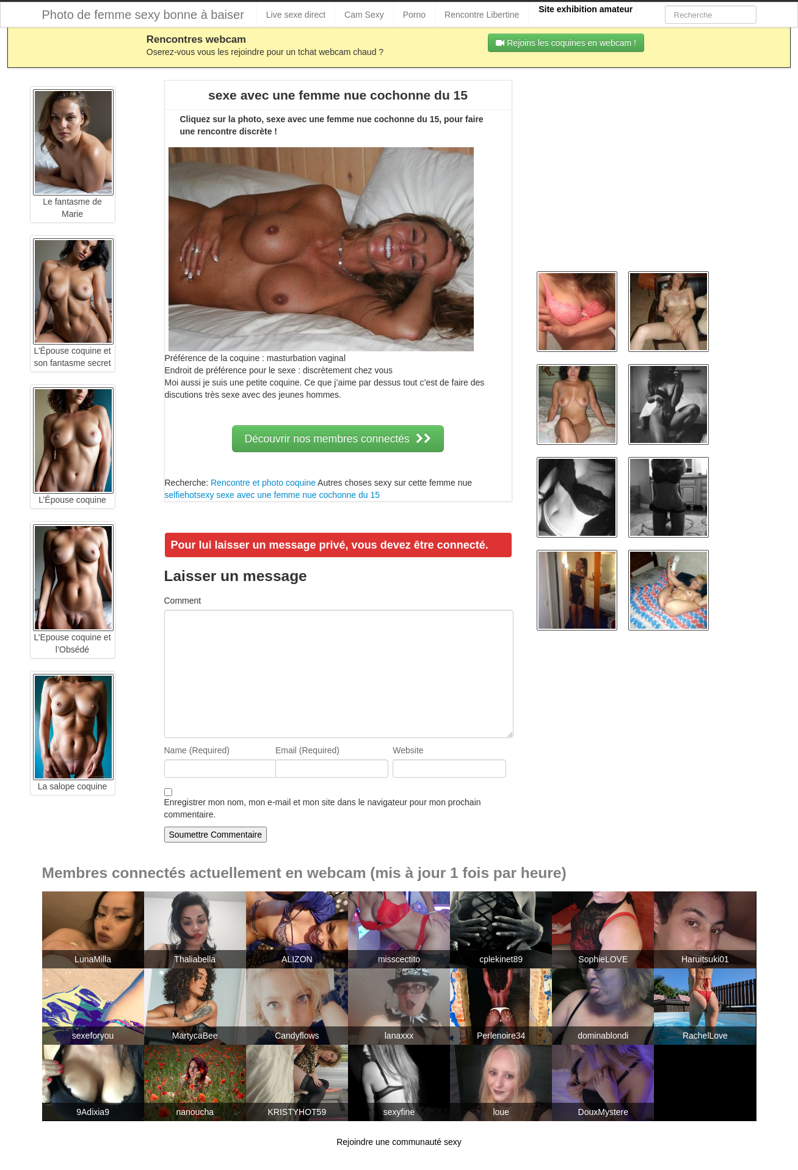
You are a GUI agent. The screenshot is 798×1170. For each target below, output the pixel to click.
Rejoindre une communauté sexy (399, 1142)
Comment (182, 600)
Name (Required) (197, 750)
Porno (414, 15)
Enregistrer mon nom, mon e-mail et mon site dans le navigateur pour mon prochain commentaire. (322, 808)
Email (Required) (307, 750)
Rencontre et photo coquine (263, 483)
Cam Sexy (364, 15)
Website (408, 750)
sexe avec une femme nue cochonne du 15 (298, 495)
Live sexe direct (295, 15)
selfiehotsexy (189, 495)
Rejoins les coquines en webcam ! (566, 43)
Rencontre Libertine (481, 15)
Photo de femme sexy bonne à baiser (143, 14)
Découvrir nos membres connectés (337, 439)
